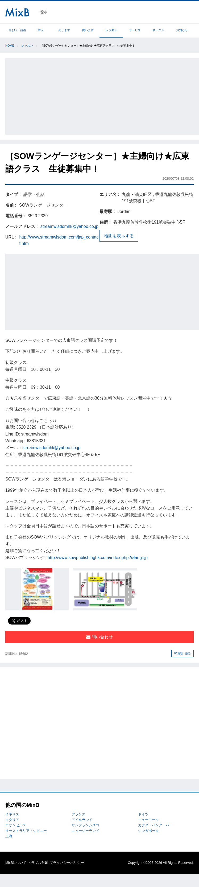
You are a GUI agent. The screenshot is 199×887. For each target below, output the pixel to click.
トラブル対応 (38, 863)
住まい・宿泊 (17, 30)
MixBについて (16, 863)
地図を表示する (119, 235)
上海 (8, 836)
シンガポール (148, 831)
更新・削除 (182, 653)
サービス (135, 30)
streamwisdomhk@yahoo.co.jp (69, 226)
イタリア (12, 820)
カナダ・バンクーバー (155, 825)
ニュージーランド (85, 831)
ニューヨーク (148, 820)
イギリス (12, 814)
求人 (41, 30)
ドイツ (143, 814)
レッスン (111, 30)
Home (9, 45)
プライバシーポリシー (66, 863)
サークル (158, 30)
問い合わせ (99, 637)
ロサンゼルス (15, 825)
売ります (64, 30)
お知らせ (182, 30)
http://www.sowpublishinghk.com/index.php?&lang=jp (98, 557)
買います (88, 30)
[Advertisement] (102, 95)
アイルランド (82, 820)
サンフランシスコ (85, 825)
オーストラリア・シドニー (26, 831)
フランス (78, 814)
